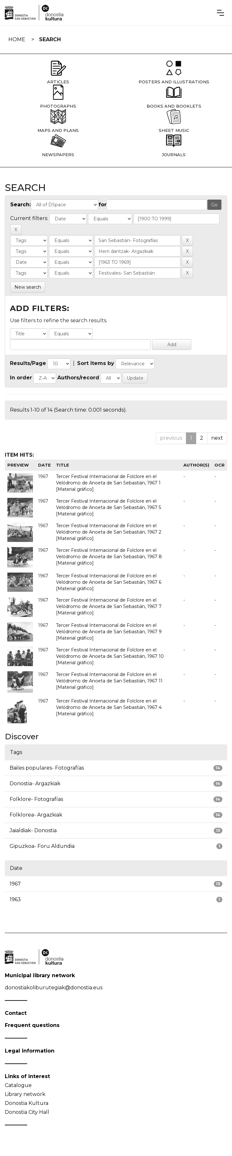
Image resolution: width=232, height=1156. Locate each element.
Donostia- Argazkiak (35, 783)
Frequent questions (32, 1025)
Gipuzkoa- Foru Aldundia (42, 846)
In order (21, 378)
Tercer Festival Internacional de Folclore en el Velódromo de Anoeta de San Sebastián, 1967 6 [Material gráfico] (108, 582)
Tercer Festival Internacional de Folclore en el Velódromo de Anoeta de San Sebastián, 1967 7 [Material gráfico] (109, 606)
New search (27, 287)
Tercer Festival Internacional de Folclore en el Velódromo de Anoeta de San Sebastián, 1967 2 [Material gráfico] (108, 532)
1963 (15, 899)
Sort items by (95, 363)
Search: (20, 205)
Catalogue (18, 1085)
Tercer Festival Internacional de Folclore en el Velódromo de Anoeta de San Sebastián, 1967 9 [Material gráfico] (109, 631)
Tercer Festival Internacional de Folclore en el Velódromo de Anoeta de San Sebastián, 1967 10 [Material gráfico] (110, 656)
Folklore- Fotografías (36, 799)
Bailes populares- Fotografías (47, 768)
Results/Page (28, 363)
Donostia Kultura (26, 1103)
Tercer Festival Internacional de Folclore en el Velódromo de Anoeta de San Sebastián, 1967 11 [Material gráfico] (109, 681)
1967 (15, 884)
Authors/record (78, 378)
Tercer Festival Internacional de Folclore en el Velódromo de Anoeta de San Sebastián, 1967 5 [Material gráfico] (108, 507)
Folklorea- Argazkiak (36, 815)
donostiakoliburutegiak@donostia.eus (53, 988)
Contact (16, 1013)
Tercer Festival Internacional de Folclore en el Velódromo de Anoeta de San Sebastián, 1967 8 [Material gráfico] (109, 556)
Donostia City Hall (27, 1112)
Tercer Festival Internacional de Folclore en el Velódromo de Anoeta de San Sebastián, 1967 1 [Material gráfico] (108, 483)
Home (16, 39)
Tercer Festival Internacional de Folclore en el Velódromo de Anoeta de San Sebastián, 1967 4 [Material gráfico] (109, 707)
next (217, 438)
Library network (25, 1094)
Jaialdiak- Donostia (33, 830)
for (103, 205)
